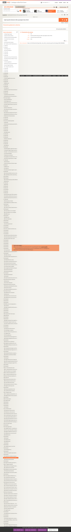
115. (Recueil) (6, 230)
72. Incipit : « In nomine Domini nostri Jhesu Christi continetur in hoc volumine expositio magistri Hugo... (11, 151)
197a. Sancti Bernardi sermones (9, 382)
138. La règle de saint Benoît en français (10, 267)
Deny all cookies (31, 529)
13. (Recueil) (6, 55)
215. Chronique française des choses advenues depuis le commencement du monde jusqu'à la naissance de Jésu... (11, 413)
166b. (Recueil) (6, 315)
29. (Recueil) (6, 81)
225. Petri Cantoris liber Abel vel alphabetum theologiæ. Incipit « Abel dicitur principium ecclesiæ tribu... (11, 429)
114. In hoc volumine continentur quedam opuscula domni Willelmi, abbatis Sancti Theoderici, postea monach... (10, 228)
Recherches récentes (64, 6)
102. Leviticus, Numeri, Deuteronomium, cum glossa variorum (11, 207)
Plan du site (22, 75)
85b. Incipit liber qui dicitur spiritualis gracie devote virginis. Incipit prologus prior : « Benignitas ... (11, 174)
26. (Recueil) (6, 76)
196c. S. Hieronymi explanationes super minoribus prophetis (10, 374)
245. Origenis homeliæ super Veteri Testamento (10, 462)
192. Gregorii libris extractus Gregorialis (10, 359)
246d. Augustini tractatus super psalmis (10, 469)
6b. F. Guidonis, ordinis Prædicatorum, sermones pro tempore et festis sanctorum (11, 43)
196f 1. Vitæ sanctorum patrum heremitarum (10, 379)
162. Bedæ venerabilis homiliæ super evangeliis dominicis (11, 307)
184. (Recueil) (6, 346)
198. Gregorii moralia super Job (9, 385)
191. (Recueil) (6, 357)
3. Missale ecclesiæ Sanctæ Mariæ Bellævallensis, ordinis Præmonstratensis (11, 37)
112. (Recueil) (6, 225)
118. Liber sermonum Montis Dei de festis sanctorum (11, 235)
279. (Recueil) (6, 523)
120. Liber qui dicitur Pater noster (9, 238)
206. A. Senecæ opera (7, 398)
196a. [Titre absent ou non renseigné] (10, 371)
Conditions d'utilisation (47, 75)
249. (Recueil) (6, 474)
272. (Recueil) (6, 511)
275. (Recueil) (6, 516)
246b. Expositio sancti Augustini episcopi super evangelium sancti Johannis (11, 465)
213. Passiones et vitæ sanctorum (9, 410)
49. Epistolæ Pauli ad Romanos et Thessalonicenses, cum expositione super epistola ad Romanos (11, 114)
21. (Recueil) (6, 68)
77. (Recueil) (6, 160)
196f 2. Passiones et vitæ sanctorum (9, 380)
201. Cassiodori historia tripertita (9, 390)
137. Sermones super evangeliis (9, 266)
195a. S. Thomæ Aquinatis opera (9, 367)
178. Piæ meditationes (7, 335)
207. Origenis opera (7, 400)
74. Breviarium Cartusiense (8, 155)
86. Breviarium (6, 181)
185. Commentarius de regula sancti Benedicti (11, 348)
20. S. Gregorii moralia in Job (8, 66)
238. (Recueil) (6, 451)
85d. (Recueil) (6, 178)
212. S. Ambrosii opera (7, 408)
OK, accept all (18, 529)
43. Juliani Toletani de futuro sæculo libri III (11, 104)
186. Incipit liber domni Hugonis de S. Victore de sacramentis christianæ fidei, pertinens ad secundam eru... (11, 349)
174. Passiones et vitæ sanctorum (9, 328)
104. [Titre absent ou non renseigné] (10, 210)
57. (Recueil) (6, 127)
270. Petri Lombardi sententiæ (9, 508)
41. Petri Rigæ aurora (7, 101)
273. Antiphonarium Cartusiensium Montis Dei (11, 513)
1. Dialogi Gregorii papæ (8, 34)
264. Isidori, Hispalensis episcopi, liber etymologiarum (11, 498)
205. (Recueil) (6, 397)
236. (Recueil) (6, 447)
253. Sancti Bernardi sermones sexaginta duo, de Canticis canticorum (11, 480)
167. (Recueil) (6, 317)
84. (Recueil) (6, 171)
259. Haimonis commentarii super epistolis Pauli (11, 490)
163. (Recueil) (6, 308)
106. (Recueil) (6, 215)
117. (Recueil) (6, 233)
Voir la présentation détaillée (61, 28)
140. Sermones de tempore (8, 271)
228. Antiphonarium (7, 434)
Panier (55, 6)
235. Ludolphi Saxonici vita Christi (9, 446)
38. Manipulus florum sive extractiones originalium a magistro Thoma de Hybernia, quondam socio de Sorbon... (11, 96)
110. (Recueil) (6, 222)
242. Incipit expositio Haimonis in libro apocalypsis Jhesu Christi (11, 457)
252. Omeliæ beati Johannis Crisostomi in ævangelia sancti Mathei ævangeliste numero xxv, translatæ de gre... (11, 478)
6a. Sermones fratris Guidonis (8, 42)
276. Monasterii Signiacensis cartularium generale (11, 518)
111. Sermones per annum (8, 223)
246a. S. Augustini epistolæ (8, 464)
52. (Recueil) (6, 119)
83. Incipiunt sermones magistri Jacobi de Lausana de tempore (11, 169)
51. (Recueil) (6, 117)
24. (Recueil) (6, 73)
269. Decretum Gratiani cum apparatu (10, 506)
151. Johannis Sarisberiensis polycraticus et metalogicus (11, 289)
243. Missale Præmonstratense (9, 459)
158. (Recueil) (6, 300)
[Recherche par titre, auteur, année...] (10, 11)
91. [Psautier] (6, 189)
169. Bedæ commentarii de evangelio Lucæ (11, 320)
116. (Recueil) (6, 231)
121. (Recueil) (6, 240)
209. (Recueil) (6, 403)
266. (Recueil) (6, 501)
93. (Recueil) (6, 192)
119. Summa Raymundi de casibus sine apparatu (11, 236)
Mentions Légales (28, 75)
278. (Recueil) (6, 521)
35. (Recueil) (6, 91)
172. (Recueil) (6, 325)
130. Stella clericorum (7, 254)
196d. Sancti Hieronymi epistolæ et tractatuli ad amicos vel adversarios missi (10, 375)
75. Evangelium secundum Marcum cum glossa (11, 156)
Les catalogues (8, 7)
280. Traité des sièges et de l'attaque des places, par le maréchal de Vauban (11, 524)
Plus (64, 40)
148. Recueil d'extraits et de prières (9, 284)
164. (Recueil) (6, 310)
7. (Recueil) (6, 45)
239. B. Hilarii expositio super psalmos (10, 452)
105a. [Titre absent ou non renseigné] (10, 212)
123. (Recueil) (6, 243)
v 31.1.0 (66, 75)
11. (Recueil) (6, 52)
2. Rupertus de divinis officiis (8, 35)
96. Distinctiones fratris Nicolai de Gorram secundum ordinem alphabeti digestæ (11, 197)
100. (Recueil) (6, 204)
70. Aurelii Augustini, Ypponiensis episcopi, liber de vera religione (11, 148)
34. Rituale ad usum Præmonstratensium (10, 89)
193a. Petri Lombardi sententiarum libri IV (11, 361)
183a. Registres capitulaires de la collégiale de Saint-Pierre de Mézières (10, 343)
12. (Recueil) (6, 53)
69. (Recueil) (6, 146)
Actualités (60, 2)
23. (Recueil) (6, 71)
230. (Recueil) (6, 438)
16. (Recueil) (6, 60)
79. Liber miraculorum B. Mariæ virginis (10, 163)
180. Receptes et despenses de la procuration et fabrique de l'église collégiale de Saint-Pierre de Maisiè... (11, 338)
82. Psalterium (6, 168)
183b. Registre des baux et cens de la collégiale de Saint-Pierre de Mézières (11, 344)
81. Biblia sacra (6, 166)
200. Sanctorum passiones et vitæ (9, 389)
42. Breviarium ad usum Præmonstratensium (11, 102)
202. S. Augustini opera (7, 392)
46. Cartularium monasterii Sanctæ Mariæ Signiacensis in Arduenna (11, 109)
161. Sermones (6, 305)
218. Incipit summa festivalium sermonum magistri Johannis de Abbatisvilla (11, 418)
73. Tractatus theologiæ (8, 153)
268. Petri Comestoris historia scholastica (10, 505)
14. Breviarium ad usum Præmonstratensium (11, 56)
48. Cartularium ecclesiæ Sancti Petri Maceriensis (11, 112)
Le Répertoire (20, 7)
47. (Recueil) (6, 110)
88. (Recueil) (6, 184)
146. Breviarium (6, 281)
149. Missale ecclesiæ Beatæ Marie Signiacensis (11, 285)
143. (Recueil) (6, 276)
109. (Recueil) (6, 220)
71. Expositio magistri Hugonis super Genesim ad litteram (11, 150)
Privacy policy (53, 529)
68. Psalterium (6, 145)
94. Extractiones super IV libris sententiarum (11, 194)
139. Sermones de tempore (8, 269)
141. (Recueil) (6, 272)
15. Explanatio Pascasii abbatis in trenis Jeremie (11, 58)
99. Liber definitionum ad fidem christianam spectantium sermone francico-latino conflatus (11, 202)
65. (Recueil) (6, 140)
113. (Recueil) (6, 227)
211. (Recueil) (6, 407)
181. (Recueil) (6, 339)
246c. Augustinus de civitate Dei (9, 467)
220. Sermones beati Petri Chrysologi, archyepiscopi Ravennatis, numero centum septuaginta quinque (11, 421)
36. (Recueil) (6, 92)
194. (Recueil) (6, 366)
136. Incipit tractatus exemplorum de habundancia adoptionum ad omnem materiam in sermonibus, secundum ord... (11, 264)
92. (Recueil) (6, 191)
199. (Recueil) (6, 387)
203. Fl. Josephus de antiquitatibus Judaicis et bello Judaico (11, 393)
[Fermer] (56, 245)
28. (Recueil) (6, 79)
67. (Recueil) (6, 143)
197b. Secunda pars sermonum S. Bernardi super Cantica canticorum (11, 384)
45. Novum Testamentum (8, 107)
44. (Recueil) (6, 106)
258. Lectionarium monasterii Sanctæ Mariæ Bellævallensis (11, 488)
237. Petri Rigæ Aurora (7, 449)
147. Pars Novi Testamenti (8, 282)
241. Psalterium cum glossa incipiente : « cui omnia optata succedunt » (11, 456)
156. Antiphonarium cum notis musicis (10, 297)
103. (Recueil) (6, 209)
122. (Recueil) (6, 241)
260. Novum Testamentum (8, 492)
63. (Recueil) (6, 137)
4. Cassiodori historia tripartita (9, 38)
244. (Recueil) (6, 461)
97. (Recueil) (6, 199)
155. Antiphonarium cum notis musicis (10, 295)
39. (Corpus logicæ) (7, 97)
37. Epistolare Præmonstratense (9, 94)
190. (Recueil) (6, 356)
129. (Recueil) (6, 253)
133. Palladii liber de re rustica (9, 259)
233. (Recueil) (6, 443)
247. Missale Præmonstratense (9, 470)
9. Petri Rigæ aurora (7, 48)
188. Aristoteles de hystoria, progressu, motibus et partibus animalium (11, 353)
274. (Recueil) (6, 514)
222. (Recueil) (6, 425)
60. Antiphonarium (7, 132)
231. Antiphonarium (7, 439)
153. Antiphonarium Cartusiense (9, 292)
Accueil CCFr (5, 14)
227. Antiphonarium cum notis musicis (10, 433)
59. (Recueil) (6, 130)
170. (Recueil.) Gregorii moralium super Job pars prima (10, 321)
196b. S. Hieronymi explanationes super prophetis (10, 372)
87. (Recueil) (6, 182)
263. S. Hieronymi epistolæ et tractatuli (10, 496)
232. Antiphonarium (7, 441)
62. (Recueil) (6, 135)
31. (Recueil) (6, 84)
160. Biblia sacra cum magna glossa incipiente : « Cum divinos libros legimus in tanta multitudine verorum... (10, 303)
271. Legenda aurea (7, 510)
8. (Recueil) (6, 47)
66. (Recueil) (6, 142)
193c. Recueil (6, 364)
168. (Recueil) (6, 318)
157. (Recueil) (6, 299)
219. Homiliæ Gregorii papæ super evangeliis (11, 420)
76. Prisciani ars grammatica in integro (10, 158)
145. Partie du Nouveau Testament (9, 279)
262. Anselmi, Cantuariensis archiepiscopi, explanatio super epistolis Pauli (11, 495)
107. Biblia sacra (6, 217)
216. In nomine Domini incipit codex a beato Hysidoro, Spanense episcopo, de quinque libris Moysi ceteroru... (11, 415)
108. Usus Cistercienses (7, 218)
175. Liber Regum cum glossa (8, 330)
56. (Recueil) (6, 125)
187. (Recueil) (6, 351)
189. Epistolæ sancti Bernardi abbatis (10, 354)
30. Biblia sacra (6, 83)
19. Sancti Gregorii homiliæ (8, 65)
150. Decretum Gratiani (7, 287)
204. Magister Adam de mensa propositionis (11, 395)
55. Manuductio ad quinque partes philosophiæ (11, 124)
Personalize (42, 529)
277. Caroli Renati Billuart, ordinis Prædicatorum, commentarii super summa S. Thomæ (11, 519)
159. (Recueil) (6, 302)
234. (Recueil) (6, 444)
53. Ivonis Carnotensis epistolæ (9, 120)
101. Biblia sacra (6, 205)
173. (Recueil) (6, 326)
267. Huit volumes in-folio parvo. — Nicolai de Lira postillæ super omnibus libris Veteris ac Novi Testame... (11, 503)
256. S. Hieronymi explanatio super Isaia (10, 485)
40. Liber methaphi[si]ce (8, 99)
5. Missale (5, 40)
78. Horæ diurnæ (6, 161)
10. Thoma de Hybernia (7, 50)
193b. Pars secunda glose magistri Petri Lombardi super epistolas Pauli (11, 362)
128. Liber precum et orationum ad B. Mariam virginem (11, 251)
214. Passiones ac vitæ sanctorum (9, 411)
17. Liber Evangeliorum (7, 61)
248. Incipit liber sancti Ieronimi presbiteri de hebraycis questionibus (11, 472)
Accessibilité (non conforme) (37, 75)
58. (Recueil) (6, 128)
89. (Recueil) (6, 186)
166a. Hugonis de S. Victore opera (9, 313)
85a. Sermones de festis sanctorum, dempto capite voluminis (11, 173)
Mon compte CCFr (46, 2)
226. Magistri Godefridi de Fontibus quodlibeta (11, 431)
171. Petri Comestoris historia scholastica (10, 323)
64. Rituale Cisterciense (8, 138)
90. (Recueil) (6, 187)
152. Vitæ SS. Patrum (7, 290)
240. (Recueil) (6, 454)
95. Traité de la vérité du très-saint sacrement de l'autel (11, 196)
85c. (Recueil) (6, 176)
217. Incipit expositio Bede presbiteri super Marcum (11, 416)
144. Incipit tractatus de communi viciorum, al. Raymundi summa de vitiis (11, 277)
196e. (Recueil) (6, 377)
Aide (67, 2)
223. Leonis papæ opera (8, 426)
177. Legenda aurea (7, 333)
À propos (56, 2)
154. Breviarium (6, 294)
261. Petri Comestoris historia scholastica (10, 493)
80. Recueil (5, 164)
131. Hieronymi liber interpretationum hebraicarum (11, 256)
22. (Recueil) (6, 70)
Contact (64, 2)
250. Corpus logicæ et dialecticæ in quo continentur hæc (10, 475)
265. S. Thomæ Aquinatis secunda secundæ (11, 500)
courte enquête (44, 246)
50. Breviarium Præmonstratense (9, 115)
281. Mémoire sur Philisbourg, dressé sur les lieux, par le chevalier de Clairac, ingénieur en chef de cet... (11, 526)
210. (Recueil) (6, 405)
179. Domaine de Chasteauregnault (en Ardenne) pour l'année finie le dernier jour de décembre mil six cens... (11, 336)
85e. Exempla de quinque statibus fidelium (11, 179)
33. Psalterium (6, 88)
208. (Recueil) (6, 402)
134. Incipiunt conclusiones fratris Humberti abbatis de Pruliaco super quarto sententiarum (11, 261)
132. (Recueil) (6, 258)
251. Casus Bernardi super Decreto (9, 477)
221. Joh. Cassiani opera (8, 423)
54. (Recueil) (6, 122)
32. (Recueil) (6, 86)
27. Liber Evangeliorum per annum (9, 78)
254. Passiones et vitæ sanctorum (9, 482)
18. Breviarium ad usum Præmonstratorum (11, 63)
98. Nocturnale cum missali (8, 200)
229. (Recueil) (6, 436)
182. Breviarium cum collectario (9, 341)
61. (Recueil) (6, 133)
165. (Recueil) (6, 312)
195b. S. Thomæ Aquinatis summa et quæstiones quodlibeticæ (11, 369)
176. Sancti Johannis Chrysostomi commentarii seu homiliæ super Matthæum (11, 331)
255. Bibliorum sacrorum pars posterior (10, 483)
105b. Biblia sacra (7, 213)
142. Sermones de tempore (8, 274)
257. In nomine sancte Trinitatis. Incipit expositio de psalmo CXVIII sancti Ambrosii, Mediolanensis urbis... (11, 487)
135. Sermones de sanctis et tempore (10, 263)
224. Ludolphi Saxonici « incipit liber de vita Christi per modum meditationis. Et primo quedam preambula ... (11, 428)
